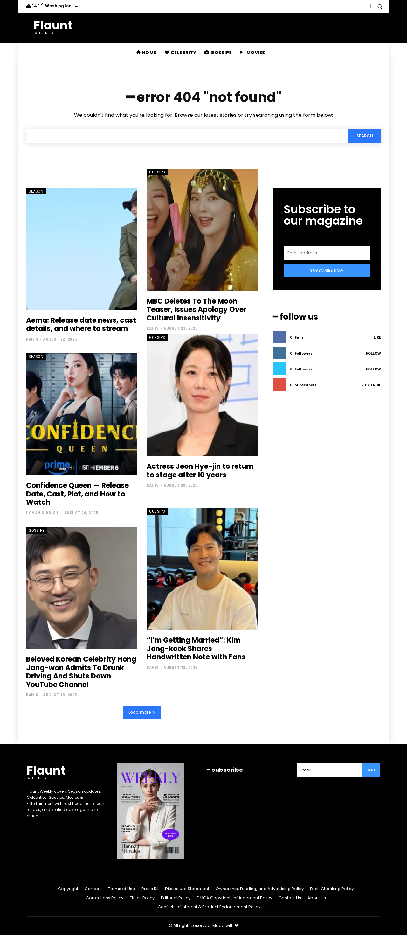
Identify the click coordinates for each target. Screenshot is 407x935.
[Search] (364, 136)
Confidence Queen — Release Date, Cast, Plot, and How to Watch (77, 494)
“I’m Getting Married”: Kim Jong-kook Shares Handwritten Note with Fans (196, 649)
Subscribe (371, 385)
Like (377, 337)
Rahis (32, 339)
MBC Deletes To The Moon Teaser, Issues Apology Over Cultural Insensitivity (196, 309)
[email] (327, 253)
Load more (141, 712)
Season (36, 191)
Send (371, 770)
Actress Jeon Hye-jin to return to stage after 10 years (200, 471)
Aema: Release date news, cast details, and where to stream (81, 324)
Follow (373, 353)
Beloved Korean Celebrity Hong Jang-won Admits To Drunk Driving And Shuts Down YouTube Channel (81, 672)
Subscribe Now (327, 270)
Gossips (157, 172)
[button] (379, 6)
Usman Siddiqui (42, 512)
